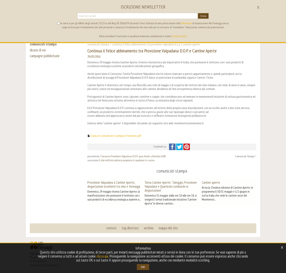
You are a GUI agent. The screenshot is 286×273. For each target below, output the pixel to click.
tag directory (130, 227)
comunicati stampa (43, 44)
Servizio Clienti (179, 36)
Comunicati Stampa (98, 44)
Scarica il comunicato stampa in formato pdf (115, 136)
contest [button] (111, 227)
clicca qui (102, 256)
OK (143, 267)
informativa (186, 23)
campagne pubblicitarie (45, 56)
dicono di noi (38, 50)
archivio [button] (149, 227)
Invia (203, 16)
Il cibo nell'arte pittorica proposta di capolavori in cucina (127, 160)
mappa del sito (168, 227)
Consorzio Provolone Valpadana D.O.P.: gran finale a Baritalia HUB (133, 156)
